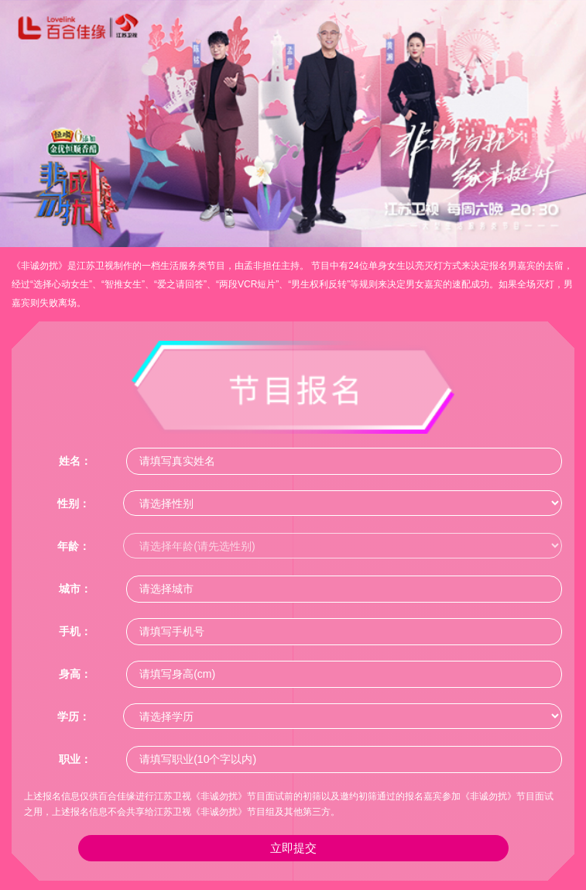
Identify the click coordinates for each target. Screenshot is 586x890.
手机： (75, 631)
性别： (73, 503)
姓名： (75, 461)
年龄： (73, 546)
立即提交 (293, 847)
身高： (75, 674)
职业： (75, 759)
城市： (75, 588)
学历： (73, 716)
